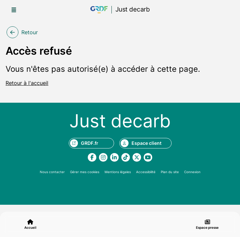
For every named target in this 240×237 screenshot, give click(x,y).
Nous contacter (52, 172)
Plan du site (170, 172)
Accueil (30, 224)
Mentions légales (118, 172)
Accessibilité (146, 172)
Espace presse (207, 224)
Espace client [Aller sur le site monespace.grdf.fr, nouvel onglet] (141, 143)
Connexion (192, 172)
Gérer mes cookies (84, 172)
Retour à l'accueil (27, 83)
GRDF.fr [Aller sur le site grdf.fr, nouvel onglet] (84, 143)
